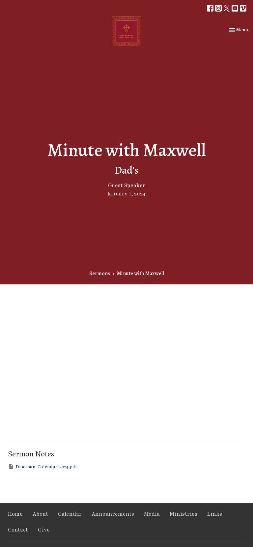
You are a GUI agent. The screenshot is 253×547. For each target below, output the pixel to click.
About (40, 514)
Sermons (99, 273)
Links (214, 514)
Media (152, 514)
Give (44, 529)
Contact (18, 529)
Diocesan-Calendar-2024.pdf (42, 466)
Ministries (183, 514)
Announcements (113, 514)
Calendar (70, 514)
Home (15, 514)
